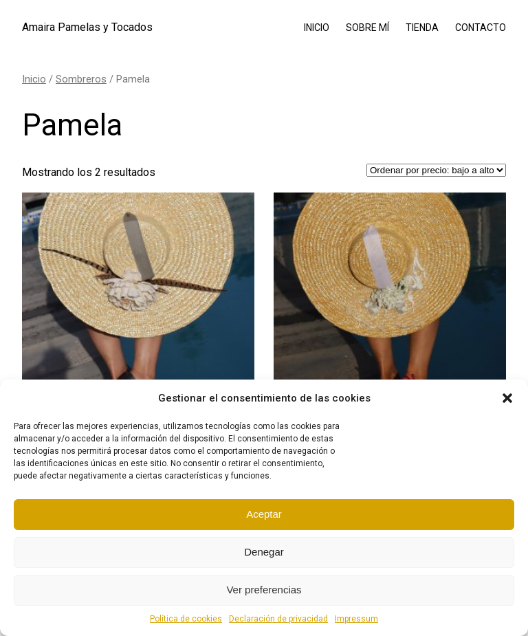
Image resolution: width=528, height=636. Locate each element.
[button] (507, 398)
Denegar (264, 552)
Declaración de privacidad (278, 619)
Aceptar (264, 514)
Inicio (34, 79)
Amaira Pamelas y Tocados (87, 27)
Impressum (356, 619)
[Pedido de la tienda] (436, 170)
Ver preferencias (263, 589)
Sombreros (81, 79)
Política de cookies (186, 619)
